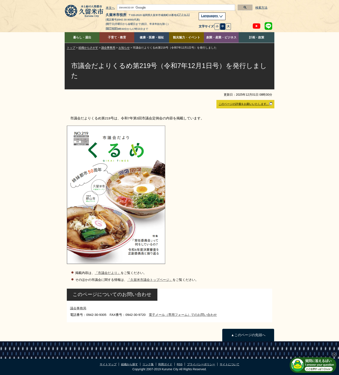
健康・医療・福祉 (152, 37)
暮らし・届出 (82, 37)
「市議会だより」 (108, 273)
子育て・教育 (117, 37)
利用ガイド (165, 364)
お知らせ (124, 47)
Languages (212, 15)
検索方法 (261, 7)
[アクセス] (184, 14)
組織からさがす (88, 47)
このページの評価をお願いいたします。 (245, 104)
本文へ (110, 7)
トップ (71, 47)
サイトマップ (108, 364)
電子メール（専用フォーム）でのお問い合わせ (183, 314)
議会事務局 (108, 47)
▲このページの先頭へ (248, 335)
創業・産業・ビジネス (221, 37)
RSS (179, 364)
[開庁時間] (112, 28)
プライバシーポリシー (201, 364)
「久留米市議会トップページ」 (150, 280)
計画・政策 (256, 37)
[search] (175, 7)
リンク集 (148, 364)
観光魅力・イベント (186, 37)
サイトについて (229, 364)
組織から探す (129, 364)
